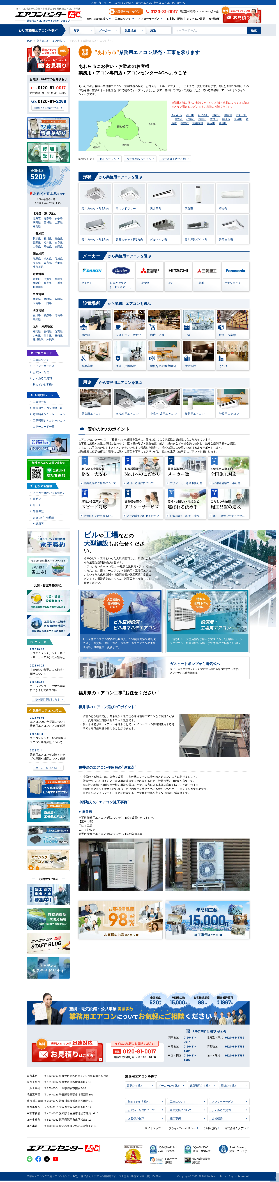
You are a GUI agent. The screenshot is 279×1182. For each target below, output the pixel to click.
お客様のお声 (136, 1118)
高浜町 (238, 119)
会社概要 (214, 18)
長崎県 (48, 331)
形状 (76, 30)
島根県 (48, 299)
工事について (123, 18)
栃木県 (48, 258)
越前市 (216, 115)
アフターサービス (149, 18)
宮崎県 (59, 335)
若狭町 (223, 123)
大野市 (179, 119)
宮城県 (48, 222)
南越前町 (197, 123)
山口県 (48, 303)
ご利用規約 (210, 1128)
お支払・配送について (141, 1110)
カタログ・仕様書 (43, 517)
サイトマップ (153, 1128)
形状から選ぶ (135, 1085)
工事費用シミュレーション (49, 420)
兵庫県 (59, 279)
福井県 (48, 242)
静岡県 (59, 246)
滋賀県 (48, 279)
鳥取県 (37, 299)
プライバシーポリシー (182, 1128)
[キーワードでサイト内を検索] (210, 30)
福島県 (37, 226)
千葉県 (59, 262)
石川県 (48, 238)
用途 (153, 30)
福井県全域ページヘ (139, 159)
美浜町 (211, 123)
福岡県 (37, 331)
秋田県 (37, 222)
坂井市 (214, 119)
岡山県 (59, 299)
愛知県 (48, 246)
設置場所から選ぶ (200, 1085)
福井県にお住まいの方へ (51, 40)
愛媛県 (48, 315)
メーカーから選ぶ (169, 1085)
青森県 (48, 218)
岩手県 (59, 218)
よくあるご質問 (195, 18)
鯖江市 (226, 119)
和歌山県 (38, 287)
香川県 (37, 315)
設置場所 (130, 30)
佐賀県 (59, 331)
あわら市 (176, 115)
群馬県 (37, 258)
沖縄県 (50, 339)
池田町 (190, 115)
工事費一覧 (39, 401)
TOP (29, 40)
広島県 (37, 303)
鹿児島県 (38, 339)
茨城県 (59, 258)
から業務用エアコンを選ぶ (110, 177)
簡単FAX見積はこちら (46, 108)
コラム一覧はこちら (47, 768)
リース (37, 505)
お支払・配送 (175, 18)
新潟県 (37, 238)
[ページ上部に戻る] (274, 1177)
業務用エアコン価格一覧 (48, 408)
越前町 (228, 115)
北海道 (37, 218)
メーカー (105, 30)
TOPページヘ (108, 159)
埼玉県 (37, 262)
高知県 (37, 319)
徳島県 (59, 315)
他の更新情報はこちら (47, 699)
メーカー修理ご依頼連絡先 (49, 492)
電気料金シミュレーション (49, 414)
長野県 (37, 242)
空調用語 (38, 523)
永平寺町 (203, 115)
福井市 (185, 123)
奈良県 (48, 283)
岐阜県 (59, 242)
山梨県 (37, 246)
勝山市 (202, 119)
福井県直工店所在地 (174, 159)
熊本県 (48, 335)
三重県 (59, 283)
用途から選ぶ (229, 1085)
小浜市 (190, 119)
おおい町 (241, 115)
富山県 (59, 238)
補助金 (37, 499)
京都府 (37, 279)
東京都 (48, 262)
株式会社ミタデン (235, 1128)
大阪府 (37, 283)
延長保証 (38, 511)
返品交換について (181, 1110)
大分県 (37, 335)
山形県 (59, 222)
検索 (254, 30)
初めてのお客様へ (97, 18)
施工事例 (175, 1118)
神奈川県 (38, 266)
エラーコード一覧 (43, 426)
